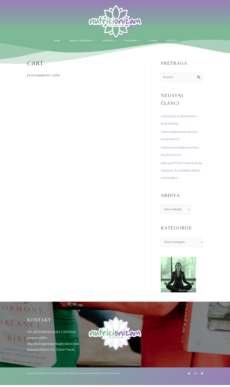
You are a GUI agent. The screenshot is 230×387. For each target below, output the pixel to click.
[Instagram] (196, 375)
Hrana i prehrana (80, 40)
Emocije (109, 40)
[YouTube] (189, 375)
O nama (154, 40)
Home (54, 40)
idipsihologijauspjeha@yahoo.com (53, 346)
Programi (132, 40)
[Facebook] (202, 375)
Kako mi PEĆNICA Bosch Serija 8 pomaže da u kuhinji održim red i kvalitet (182, 170)
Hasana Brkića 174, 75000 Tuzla (51, 351)
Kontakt (173, 40)
